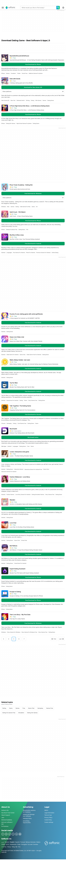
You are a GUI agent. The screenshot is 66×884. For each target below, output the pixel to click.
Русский (30, 844)
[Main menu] (3, 8)
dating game (50, 100)
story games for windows (13, 632)
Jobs (2, 817)
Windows (3, 206)
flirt (27, 229)
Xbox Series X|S (5, 100)
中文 (19, 847)
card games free (22, 423)
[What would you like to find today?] (58, 7)
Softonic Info (5, 810)
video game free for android (34, 354)
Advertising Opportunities (27, 821)
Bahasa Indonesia (31, 842)
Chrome (3, 423)
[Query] (38, 7)
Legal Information (49, 812)
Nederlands (13, 844)
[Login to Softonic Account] (63, 8)
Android (3, 252)
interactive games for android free (33, 469)
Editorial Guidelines (6, 820)
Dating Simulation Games (38, 494)
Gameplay (9, 423)
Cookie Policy (48, 820)
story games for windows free (29, 632)
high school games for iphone (23, 123)
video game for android (12, 354)
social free (24, 73)
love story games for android (22, 494)
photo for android (30, 252)
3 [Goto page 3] (3, 639)
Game (33, 206)
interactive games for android (8, 471)
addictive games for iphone (35, 73)
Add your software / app (7, 823)
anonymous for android (12, 400)
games (8, 73)
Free (28, 446)
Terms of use (48, 815)
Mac (8, 206)
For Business (4, 826)
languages (9, 252)
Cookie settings (48, 822)
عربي (2, 842)
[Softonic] (10, 8)
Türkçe (9, 847)
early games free (32, 400)
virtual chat (24, 540)
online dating (55, 252)
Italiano (38, 842)
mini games (38, 100)
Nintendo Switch (21, 100)
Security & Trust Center (7, 812)
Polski (18, 844)
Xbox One (13, 100)
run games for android (19, 252)
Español (17, 842)
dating (32, 100)
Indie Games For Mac (25, 206)
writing (28, 100)
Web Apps (3, 446)
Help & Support (5, 815)
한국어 (7, 844)
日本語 (3, 844)
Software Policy (27, 818)
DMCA (46, 810)
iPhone (3, 73)
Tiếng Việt (14, 847)
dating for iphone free (11, 229)
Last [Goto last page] (61, 639)
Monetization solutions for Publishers (29, 811)
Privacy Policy (48, 817)
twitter (19, 73)
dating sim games (10, 123)
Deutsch (7, 842)
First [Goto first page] (54, 639)
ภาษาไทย (3, 847)
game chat (22, 354)
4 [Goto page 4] (8, 639)
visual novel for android (20, 563)
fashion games (10, 494)
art (37, 206)
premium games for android (43, 252)
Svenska (35, 844)
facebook (13, 73)
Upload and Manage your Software (28, 815)
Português (24, 844)
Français (22, 842)
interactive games (18, 469)
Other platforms (33, 91)
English (12, 842)
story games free (49, 494)
